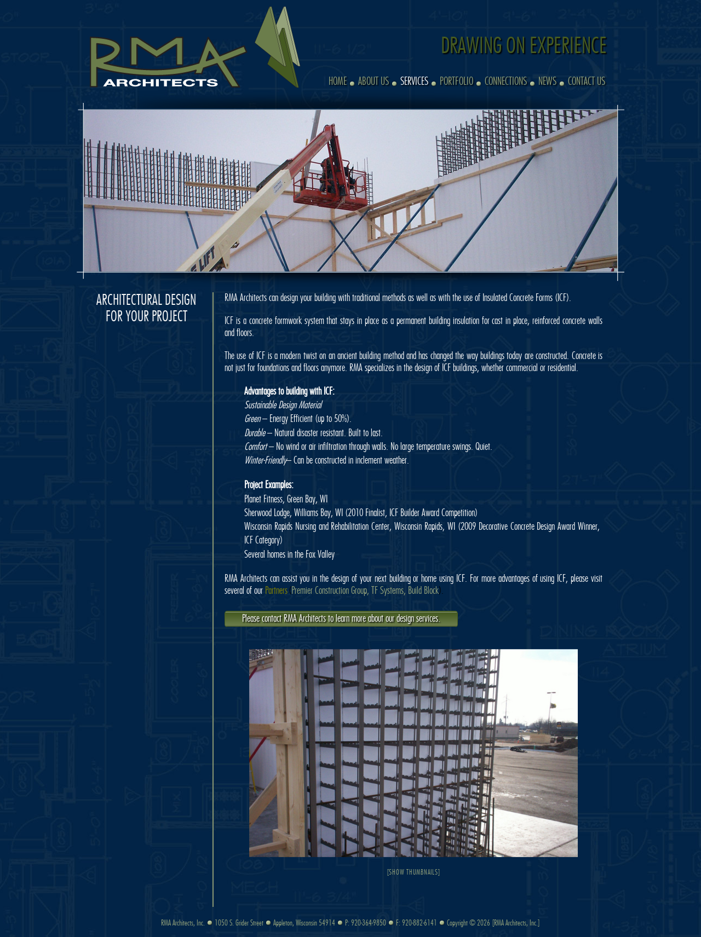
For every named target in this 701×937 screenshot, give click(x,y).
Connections (506, 82)
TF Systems (387, 591)
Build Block (423, 591)
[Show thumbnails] (414, 872)
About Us (373, 82)
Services (414, 82)
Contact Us (586, 82)
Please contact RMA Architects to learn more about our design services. (341, 619)
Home (338, 82)
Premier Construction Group (329, 591)
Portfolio (456, 82)
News (547, 82)
